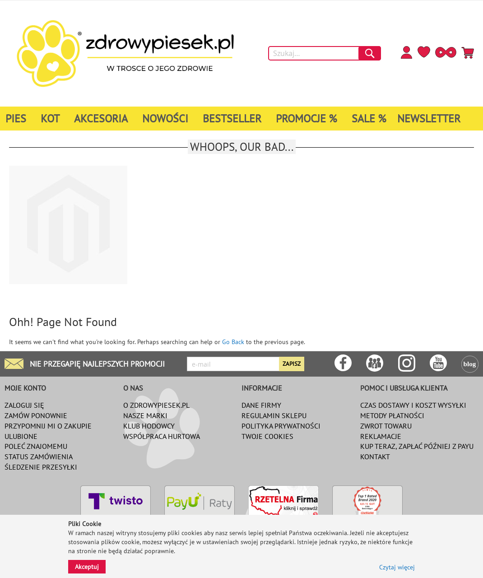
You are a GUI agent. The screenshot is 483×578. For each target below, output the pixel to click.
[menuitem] (17, 119)
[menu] (241, 119)
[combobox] (324, 53)
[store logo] (125, 53)
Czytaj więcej (397, 567)
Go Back (233, 342)
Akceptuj (87, 567)
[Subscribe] (291, 364)
